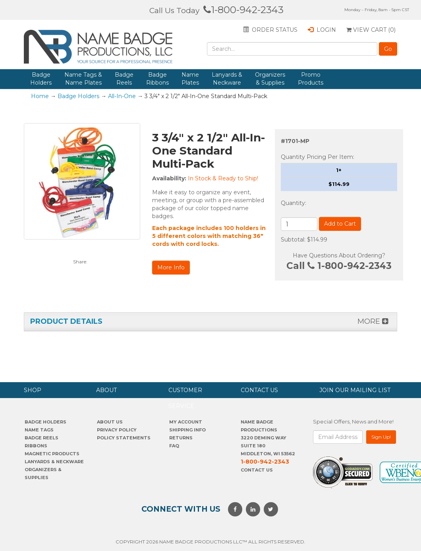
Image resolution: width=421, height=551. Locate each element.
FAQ (174, 446)
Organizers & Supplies (270, 78)
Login (322, 29)
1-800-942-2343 (243, 9)
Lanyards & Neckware (227, 78)
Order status (270, 29)
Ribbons (36, 446)
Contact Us (257, 470)
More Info (171, 267)
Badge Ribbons (157, 78)
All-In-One (122, 96)
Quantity (293, 203)
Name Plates (190, 78)
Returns (181, 438)
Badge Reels (124, 78)
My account (185, 422)
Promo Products (310, 78)
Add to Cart (340, 223)
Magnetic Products (52, 453)
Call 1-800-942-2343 (339, 265)
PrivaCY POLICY (117, 430)
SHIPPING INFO (187, 430)
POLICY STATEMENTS (124, 438)
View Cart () (371, 29)
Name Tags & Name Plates (83, 78)
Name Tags (39, 430)
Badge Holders (41, 78)
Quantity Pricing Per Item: (317, 156)
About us (110, 422)
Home (40, 96)
